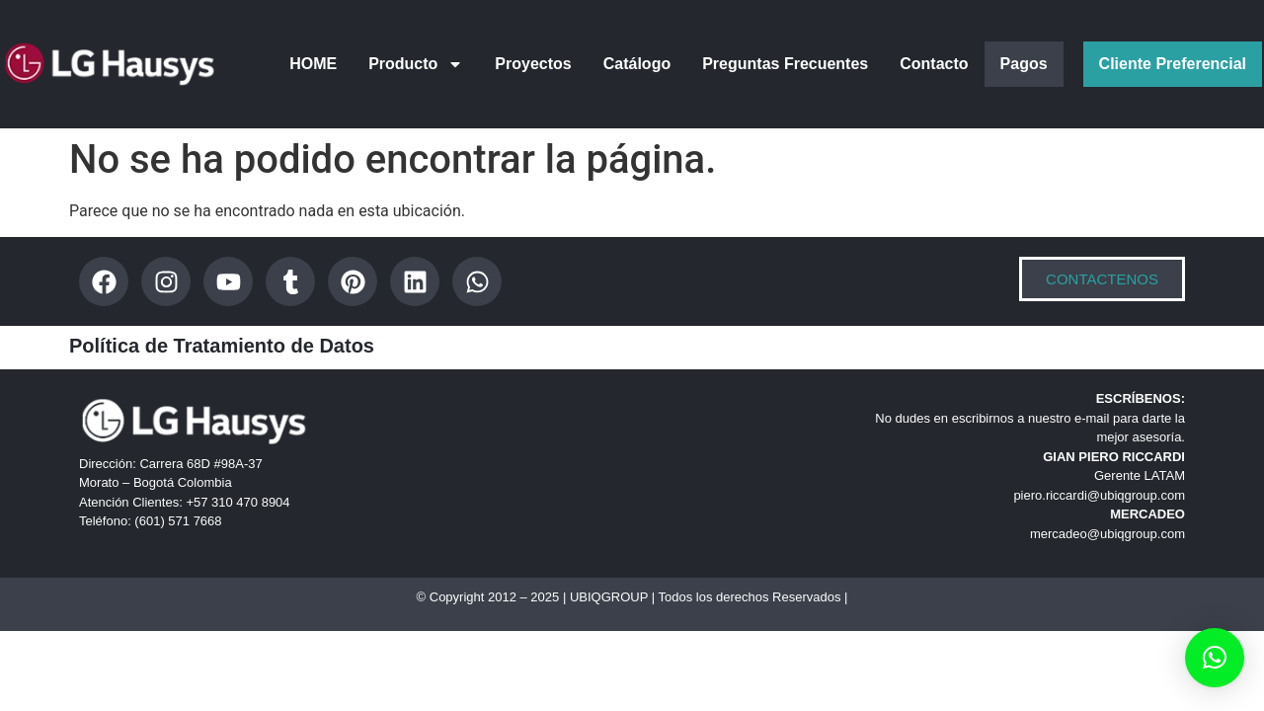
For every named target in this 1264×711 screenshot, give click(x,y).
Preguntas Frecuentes (785, 63)
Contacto (934, 63)
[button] (1214, 657)
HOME (313, 63)
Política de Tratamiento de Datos (221, 345)
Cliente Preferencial (1172, 63)
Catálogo (637, 63)
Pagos (1024, 63)
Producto (415, 64)
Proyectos (533, 63)
